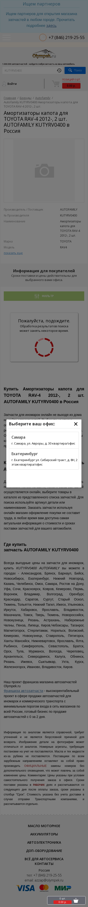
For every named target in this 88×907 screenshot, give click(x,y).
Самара (18, 437)
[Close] (76, 424)
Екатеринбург (24, 453)
